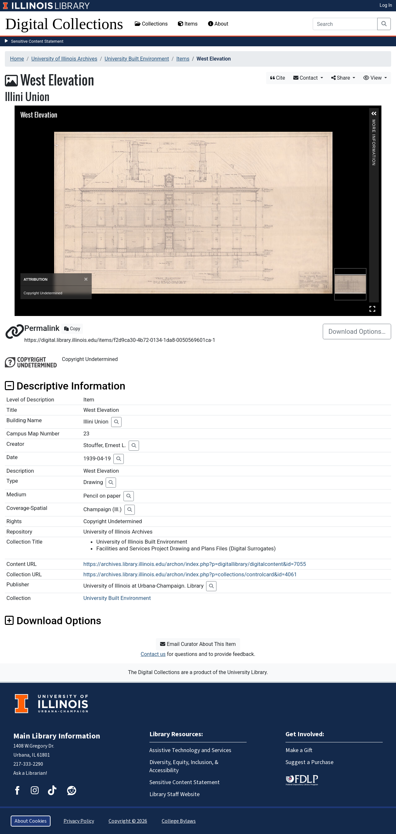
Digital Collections (64, 23)
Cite (277, 78)
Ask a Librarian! (30, 773)
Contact (306, 78)
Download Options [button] (53, 620)
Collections (151, 24)
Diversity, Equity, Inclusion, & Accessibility (183, 766)
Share (341, 78)
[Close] (86, 279)
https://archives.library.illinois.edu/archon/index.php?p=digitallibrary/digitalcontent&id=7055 (194, 564)
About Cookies (31, 821)
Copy (72, 328)
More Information (373, 122)
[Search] (345, 24)
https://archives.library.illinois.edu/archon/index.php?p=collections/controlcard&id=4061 (190, 574)
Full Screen (372, 309)
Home (17, 59)
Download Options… (357, 331)
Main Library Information (56, 736)
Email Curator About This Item (198, 644)
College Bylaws (179, 821)
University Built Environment (137, 59)
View (373, 78)
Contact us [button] (153, 654)
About (218, 24)
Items (187, 24)
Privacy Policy (79, 821)
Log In (386, 5)
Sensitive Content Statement (37, 41)
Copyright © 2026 (128, 821)
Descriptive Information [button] (65, 386)
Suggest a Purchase (309, 762)
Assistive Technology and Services (190, 750)
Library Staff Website (174, 794)
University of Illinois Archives (64, 59)
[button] (374, 113)
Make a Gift (298, 750)
